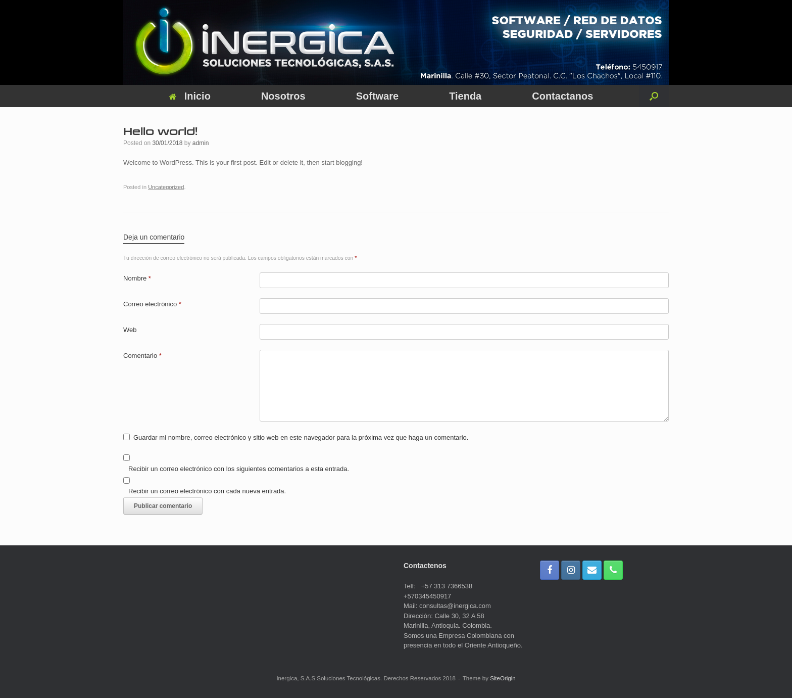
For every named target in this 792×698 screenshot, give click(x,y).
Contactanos (562, 96)
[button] (654, 96)
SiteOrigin (503, 678)
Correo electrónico (152, 304)
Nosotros (283, 96)
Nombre (137, 278)
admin (200, 143)
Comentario (142, 355)
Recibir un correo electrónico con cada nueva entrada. (207, 491)
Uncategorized (166, 187)
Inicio (190, 96)
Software (377, 96)
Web (130, 330)
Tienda (465, 96)
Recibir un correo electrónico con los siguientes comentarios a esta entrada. (238, 469)
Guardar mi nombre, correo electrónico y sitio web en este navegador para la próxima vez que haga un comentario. (300, 437)
